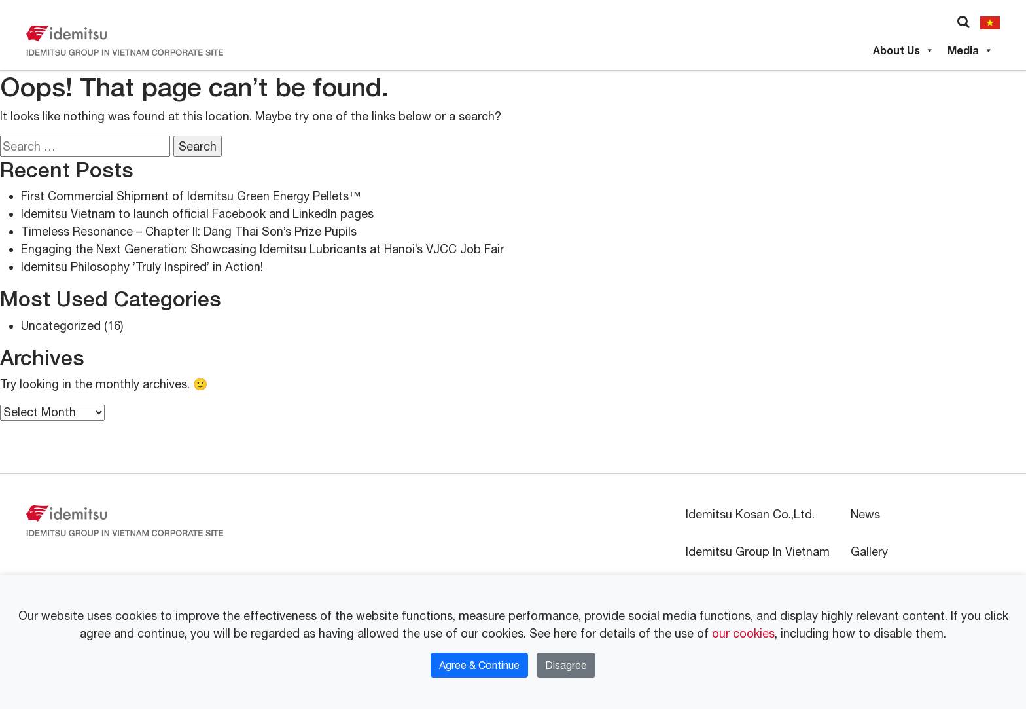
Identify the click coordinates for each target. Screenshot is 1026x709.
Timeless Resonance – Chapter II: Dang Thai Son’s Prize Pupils (189, 231)
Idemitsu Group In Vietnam (758, 551)
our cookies (743, 633)
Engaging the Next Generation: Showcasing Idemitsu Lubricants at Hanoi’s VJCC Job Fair (262, 249)
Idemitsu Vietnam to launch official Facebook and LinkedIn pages (197, 214)
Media (970, 50)
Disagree (566, 665)
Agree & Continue (479, 665)
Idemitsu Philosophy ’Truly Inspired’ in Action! (142, 267)
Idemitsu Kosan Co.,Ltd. (750, 514)
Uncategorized (61, 326)
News (865, 514)
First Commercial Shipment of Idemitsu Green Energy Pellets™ (191, 196)
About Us (903, 50)
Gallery (869, 551)
